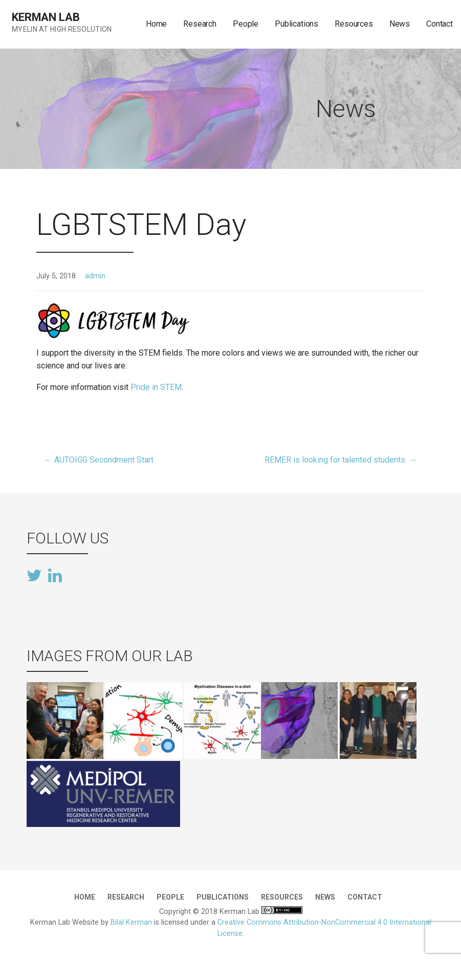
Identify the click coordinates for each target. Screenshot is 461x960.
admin (95, 276)
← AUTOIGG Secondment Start (98, 460)
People (245, 24)
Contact (439, 24)
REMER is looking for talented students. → (341, 460)
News (399, 24)
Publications (296, 24)
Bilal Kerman (131, 922)
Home (156, 24)
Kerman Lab (45, 17)
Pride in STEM (156, 387)
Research (199, 24)
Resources (354, 24)
